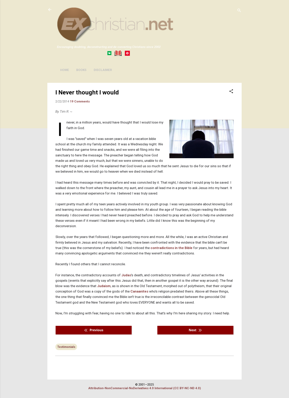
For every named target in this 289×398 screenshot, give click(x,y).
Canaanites (139, 291)
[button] (231, 91)
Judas (126, 275)
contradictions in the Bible (171, 248)
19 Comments (80, 101)
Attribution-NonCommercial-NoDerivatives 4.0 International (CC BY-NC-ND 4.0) (144, 388)
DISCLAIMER (103, 70)
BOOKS (81, 70)
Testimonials (66, 347)
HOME (64, 70)
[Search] (239, 11)
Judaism (104, 286)
